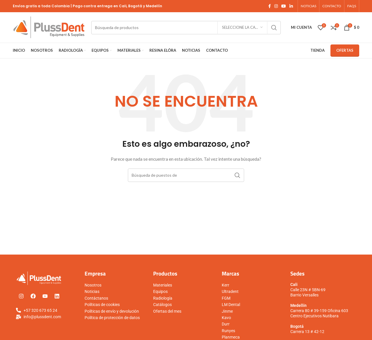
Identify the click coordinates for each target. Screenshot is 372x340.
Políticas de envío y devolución (112, 311)
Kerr (225, 285)
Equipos (160, 291)
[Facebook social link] (270, 6)
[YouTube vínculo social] (284, 6)
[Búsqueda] (186, 27)
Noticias (92, 291)
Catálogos (162, 304)
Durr (226, 324)
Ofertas (344, 50)
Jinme (227, 311)
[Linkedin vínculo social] (291, 6)
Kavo (226, 317)
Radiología (162, 298)
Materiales (162, 285)
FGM (226, 298)
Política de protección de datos (112, 317)
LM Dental (231, 304)
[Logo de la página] (49, 26)
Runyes (228, 330)
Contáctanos (96, 298)
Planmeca (231, 337)
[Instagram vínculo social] (276, 6)
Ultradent (230, 291)
